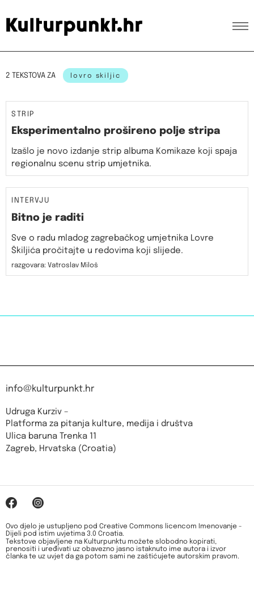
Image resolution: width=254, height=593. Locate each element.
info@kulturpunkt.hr (50, 389)
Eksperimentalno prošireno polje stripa (115, 131)
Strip (23, 114)
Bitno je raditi (47, 218)
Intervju (30, 200)
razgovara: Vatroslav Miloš (54, 265)
